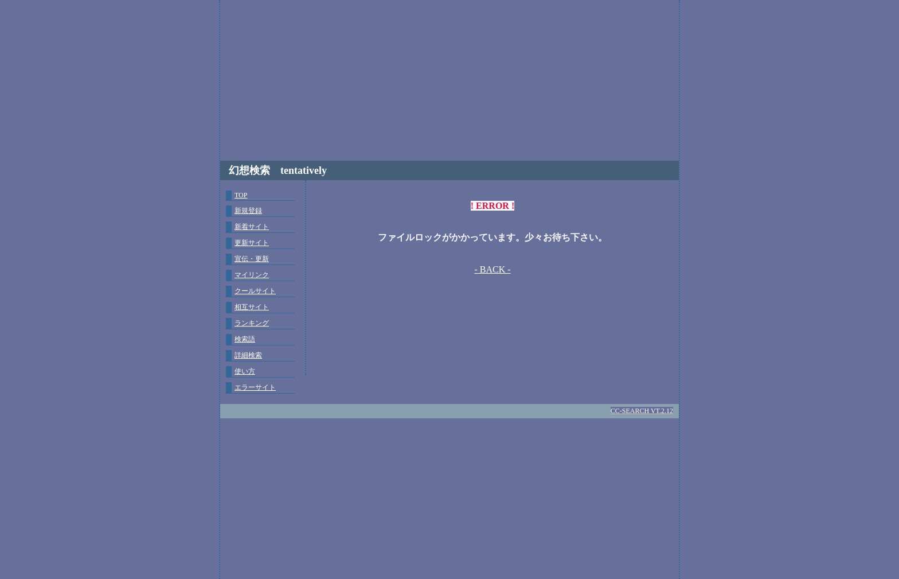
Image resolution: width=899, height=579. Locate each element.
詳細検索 (248, 355)
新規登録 (248, 211)
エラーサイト (255, 387)
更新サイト (251, 243)
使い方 (244, 371)
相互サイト (251, 307)
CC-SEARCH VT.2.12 (642, 411)
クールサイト (255, 291)
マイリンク (251, 275)
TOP (240, 195)
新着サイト (251, 227)
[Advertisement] (449, 80)
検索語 (244, 339)
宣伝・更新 (251, 259)
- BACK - (492, 269)
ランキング (251, 323)
